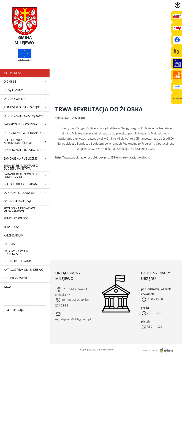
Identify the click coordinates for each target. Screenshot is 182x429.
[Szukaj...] (25, 309)
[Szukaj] (8, 309)
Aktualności (78, 117)
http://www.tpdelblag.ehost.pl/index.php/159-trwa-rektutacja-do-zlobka (103, 157)
